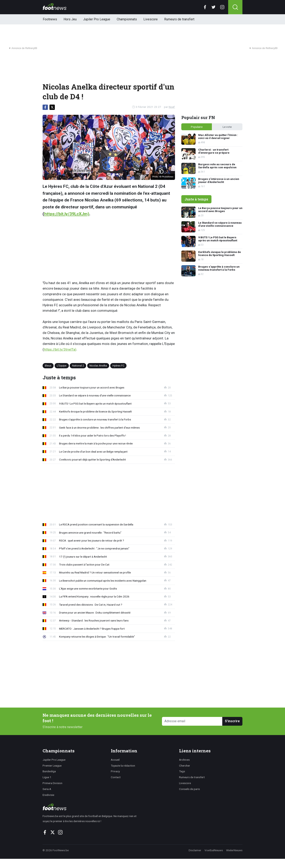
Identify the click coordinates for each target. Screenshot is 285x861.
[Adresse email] (192, 721)
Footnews (50, 19)
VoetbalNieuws (214, 850)
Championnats (127, 19)
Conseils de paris (189, 789)
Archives (184, 759)
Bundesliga (49, 771)
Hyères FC (118, 365)
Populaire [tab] (196, 126)
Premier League (52, 765)
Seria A (47, 789)
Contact (116, 777)
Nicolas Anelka (98, 365)
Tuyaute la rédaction (123, 765)
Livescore (150, 19)
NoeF (172, 106)
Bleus (48, 365)
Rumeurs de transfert (179, 19)
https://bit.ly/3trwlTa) (60, 349)
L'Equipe (61, 365)
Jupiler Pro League (96, 19)
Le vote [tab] (227, 126)
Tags (182, 771)
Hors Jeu (70, 19)
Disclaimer (195, 850)
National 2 (78, 365)
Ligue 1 (47, 777)
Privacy (115, 771)
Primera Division (52, 783)
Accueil (115, 759)
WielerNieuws (234, 850)
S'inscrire (232, 721)
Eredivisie (48, 794)
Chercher (184, 765)
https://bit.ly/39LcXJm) (66, 213)
